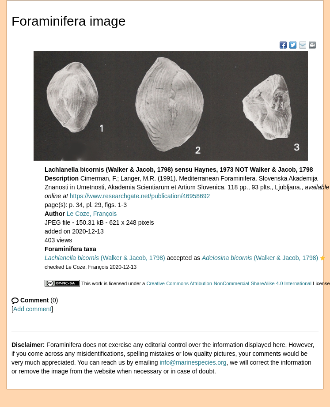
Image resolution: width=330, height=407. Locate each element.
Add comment (32, 309)
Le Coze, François (92, 213)
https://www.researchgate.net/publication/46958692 (140, 196)
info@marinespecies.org (192, 362)
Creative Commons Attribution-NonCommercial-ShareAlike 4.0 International (228, 283)
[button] (322, 258)
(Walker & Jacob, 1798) (105, 257)
